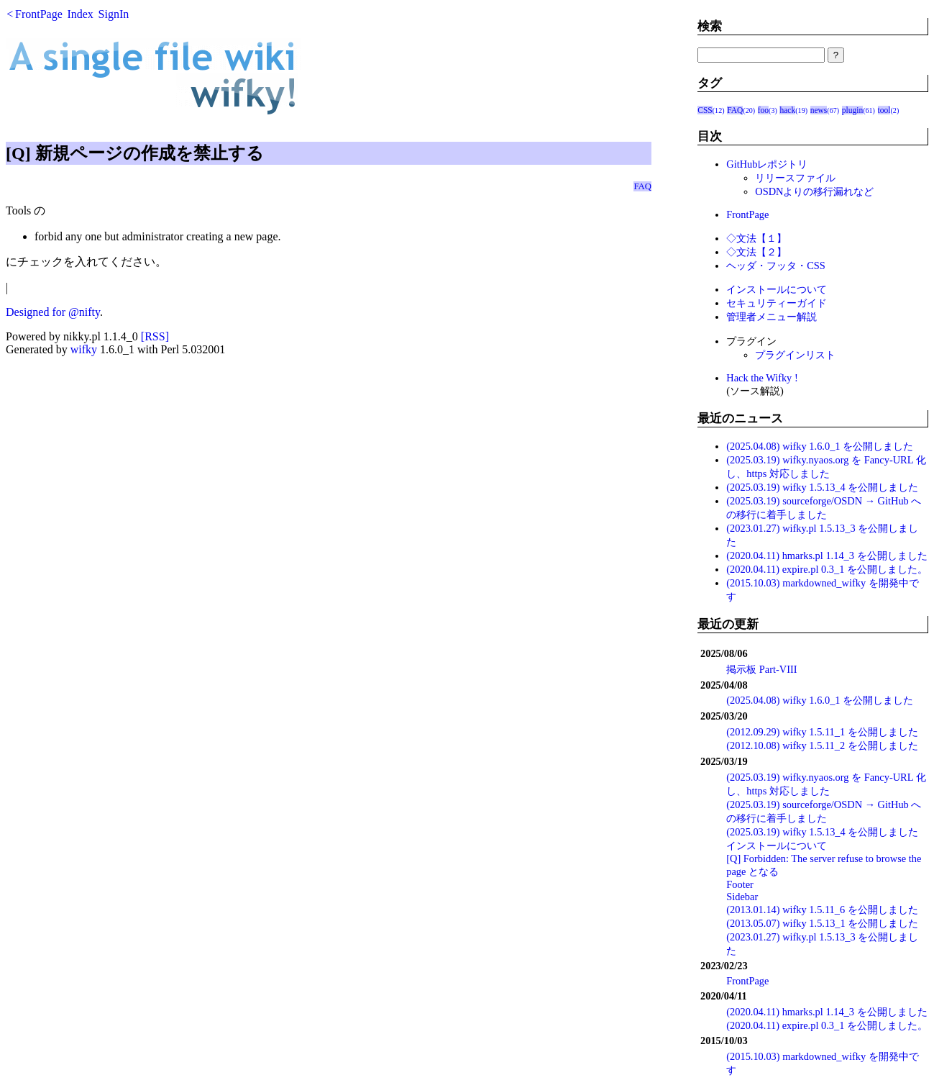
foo (763, 110)
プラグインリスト (795, 355)
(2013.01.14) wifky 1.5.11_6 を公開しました (822, 909)
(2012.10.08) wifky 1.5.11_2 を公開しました (822, 745)
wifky (83, 349)
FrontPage (39, 14)
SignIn (114, 14)
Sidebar (742, 896)
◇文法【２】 (756, 252)
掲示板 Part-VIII (761, 669)
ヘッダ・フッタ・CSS (775, 265)
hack (787, 110)
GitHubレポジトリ (766, 164)
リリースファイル (795, 177)
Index (80, 14)
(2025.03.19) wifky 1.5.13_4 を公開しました (822, 487)
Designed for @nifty (53, 312)
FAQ (642, 186)
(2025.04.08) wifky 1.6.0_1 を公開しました (819, 446)
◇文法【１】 (756, 238)
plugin (852, 110)
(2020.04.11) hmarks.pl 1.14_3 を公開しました (826, 555)
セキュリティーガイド (776, 303)
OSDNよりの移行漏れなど (814, 191)
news (819, 110)
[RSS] (155, 336)
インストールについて (776, 289)
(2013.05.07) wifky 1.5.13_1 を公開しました (822, 923)
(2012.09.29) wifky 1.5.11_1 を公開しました (822, 732)
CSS (705, 110)
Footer (740, 884)
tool (884, 110)
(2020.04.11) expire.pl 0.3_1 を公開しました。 (827, 569)
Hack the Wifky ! (761, 378)
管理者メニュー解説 (771, 316)
